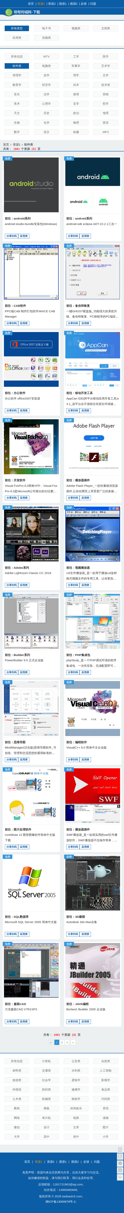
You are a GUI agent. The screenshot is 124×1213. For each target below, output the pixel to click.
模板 (46, 1108)
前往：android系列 (18, 218)
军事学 (76, 65)
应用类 (17, 37)
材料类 (17, 1070)
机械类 (46, 1099)
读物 (106, 1117)
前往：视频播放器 (78, 567)
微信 (17, 1127)
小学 (106, 1136)
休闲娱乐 (76, 1108)
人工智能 (105, 1070)
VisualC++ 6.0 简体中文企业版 (86, 747)
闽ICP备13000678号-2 (60, 1201)
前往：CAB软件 (15, 305)
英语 (106, 122)
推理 (76, 94)
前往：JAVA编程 (77, 1004)
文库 (76, 1127)
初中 (76, 1136)
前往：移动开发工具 (79, 393)
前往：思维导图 (15, 742)
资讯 (106, 1108)
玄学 (76, 103)
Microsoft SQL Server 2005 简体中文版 (31, 922)
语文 (46, 132)
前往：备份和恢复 (78, 305)
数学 (17, 132)
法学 (46, 94)
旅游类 (17, 1080)
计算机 (46, 1061)
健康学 (76, 1089)
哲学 (106, 103)
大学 (17, 1136)
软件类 (17, 65)
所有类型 (17, 28)
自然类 (105, 1061)
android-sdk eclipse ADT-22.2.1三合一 (91, 224)
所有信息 (17, 56)
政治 (76, 113)
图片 (106, 1127)
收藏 (76, 132)
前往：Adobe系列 (17, 567)
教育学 (17, 84)
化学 (46, 122)
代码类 (105, 1099)
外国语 (17, 1089)
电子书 (46, 28)
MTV (46, 56)
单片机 (46, 1117)
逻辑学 (76, 1080)
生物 (17, 122)
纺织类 (46, 1089)
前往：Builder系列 (17, 655)
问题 (93, 3)
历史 (46, 113)
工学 (76, 56)
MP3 (105, 132)
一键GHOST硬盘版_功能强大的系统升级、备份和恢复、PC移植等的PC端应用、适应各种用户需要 (91, 317)
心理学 (46, 103)
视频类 (76, 28)
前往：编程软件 (76, 742)
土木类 (17, 1099)
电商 (76, 1117)
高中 (46, 1136)
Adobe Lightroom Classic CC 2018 (28, 573)
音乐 (17, 94)
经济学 (46, 84)
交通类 (46, 1070)
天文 (17, 113)
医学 (106, 56)
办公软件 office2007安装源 (22, 398)
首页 (31, 3)
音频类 (46, 37)
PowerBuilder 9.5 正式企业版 (24, 660)
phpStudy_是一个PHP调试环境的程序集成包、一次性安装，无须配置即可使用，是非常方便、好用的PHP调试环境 (91, 666)
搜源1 (63, 3)
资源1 (41, 3)
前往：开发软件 (15, 480)
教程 (17, 1108)
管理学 (17, 75)
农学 (46, 75)
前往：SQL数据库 (17, 916)
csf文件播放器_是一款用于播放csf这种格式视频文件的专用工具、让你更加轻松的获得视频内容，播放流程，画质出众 (92, 578)
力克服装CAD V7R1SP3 (21, 1009)
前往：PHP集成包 (78, 655)
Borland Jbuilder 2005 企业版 (85, 1009)
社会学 (46, 1080)
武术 (76, 84)
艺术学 (105, 65)
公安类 (76, 1061)
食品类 (105, 1089)
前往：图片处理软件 (18, 829)
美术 (17, 103)
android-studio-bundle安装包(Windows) (31, 224)
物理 (76, 122)
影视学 (105, 1080)
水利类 (76, 1070)
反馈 (84, 3)
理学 (76, 75)
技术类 (105, 84)
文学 (106, 75)
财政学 (76, 1099)
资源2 (52, 3)
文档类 (105, 28)
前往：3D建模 (75, 916)
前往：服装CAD (15, 1004)
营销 (106, 94)
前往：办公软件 (15, 393)
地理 (106, 113)
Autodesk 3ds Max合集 (81, 922)
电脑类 (46, 65)
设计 (46, 1127)
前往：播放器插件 (78, 480)
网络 (17, 1117)
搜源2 (74, 3)
